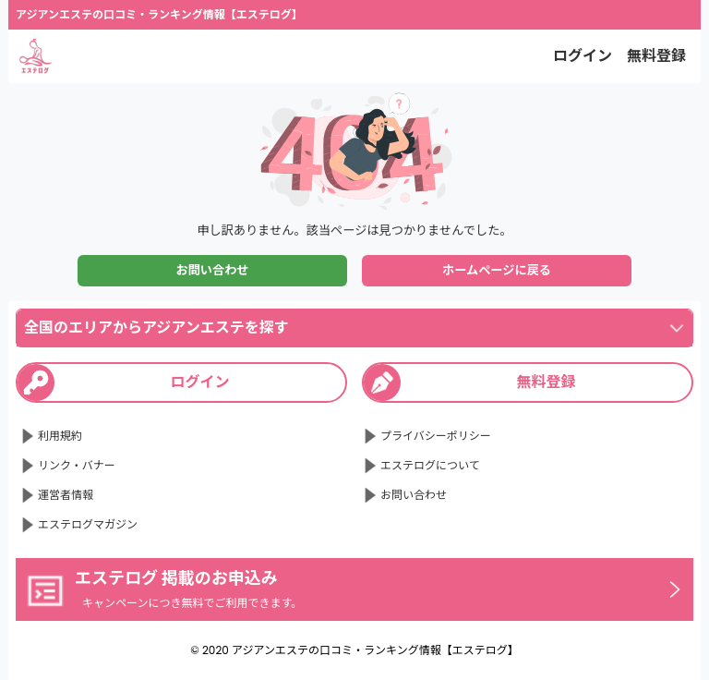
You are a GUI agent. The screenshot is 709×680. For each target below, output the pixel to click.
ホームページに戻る (496, 270)
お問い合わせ (211, 270)
